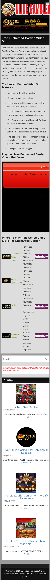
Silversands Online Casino (16, 257)
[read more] (26, 463)
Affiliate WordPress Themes (31, 574)
